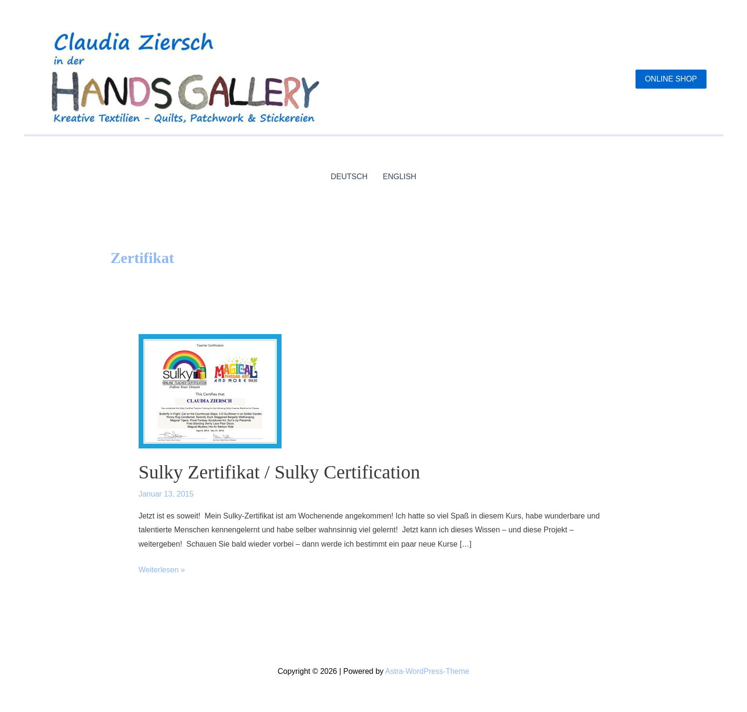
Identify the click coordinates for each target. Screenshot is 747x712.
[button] (671, 79)
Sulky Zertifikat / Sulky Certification (279, 472)
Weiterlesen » (162, 570)
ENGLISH (399, 177)
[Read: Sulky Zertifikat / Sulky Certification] (210, 391)
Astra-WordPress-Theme (427, 671)
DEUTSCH (349, 177)
